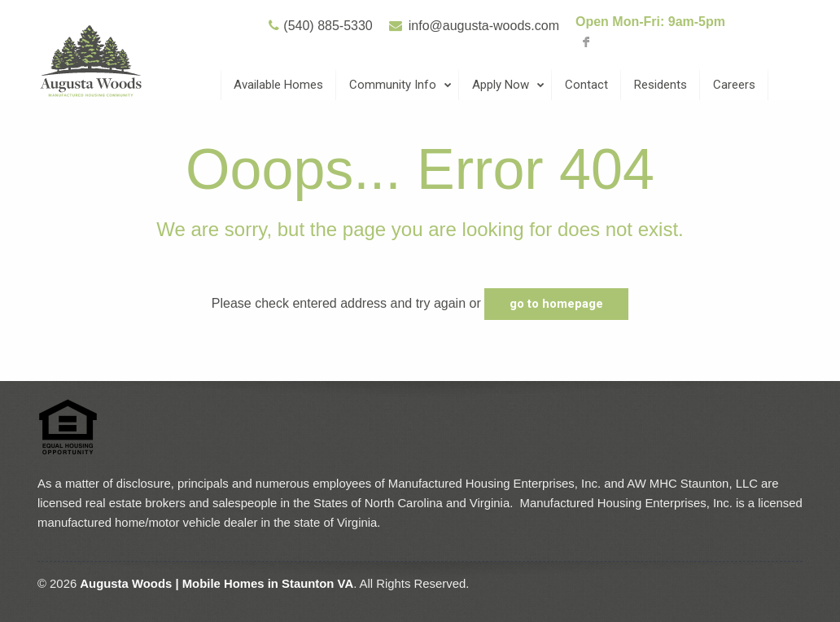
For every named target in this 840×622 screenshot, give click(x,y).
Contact (586, 84)
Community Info (401, 84)
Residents (660, 84)
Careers (734, 84)
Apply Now (508, 84)
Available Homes (278, 84)
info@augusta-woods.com (484, 26)
